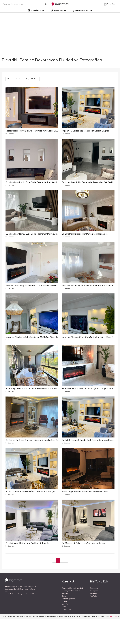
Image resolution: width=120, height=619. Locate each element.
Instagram (94, 591)
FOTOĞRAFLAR (36, 10)
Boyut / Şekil (32, 79)
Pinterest (94, 593)
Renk (19, 79)
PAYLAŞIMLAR (58, 10)
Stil (9, 79)
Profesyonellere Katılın (71, 591)
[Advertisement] (60, 31)
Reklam (65, 593)
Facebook (94, 588)
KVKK (64, 607)
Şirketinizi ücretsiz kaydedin (73, 588)
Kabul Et (113, 616)
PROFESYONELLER (82, 10)
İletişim (65, 596)
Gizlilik (64, 601)
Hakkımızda (66, 609)
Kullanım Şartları (68, 599)
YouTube (93, 596)
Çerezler (65, 604)
